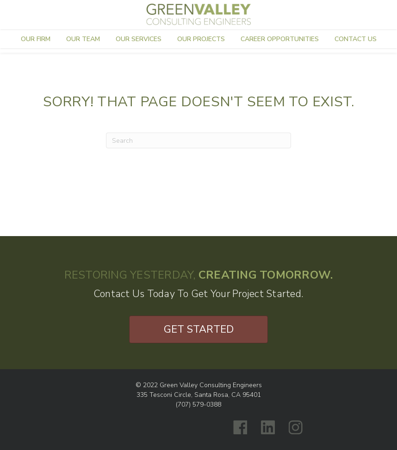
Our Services (138, 39)
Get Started (199, 329)
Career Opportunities (280, 39)
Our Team (83, 39)
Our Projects (201, 39)
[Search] (198, 140)
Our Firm (35, 39)
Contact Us (356, 39)
